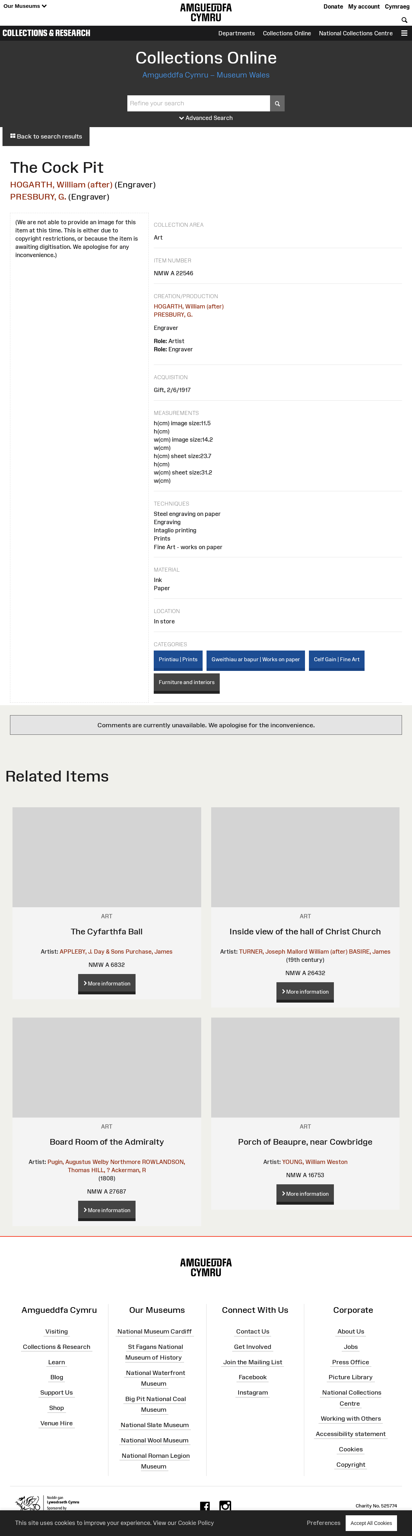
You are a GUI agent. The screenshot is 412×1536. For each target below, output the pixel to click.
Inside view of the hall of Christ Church (305, 931)
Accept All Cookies (371, 1523)
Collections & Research (46, 32)
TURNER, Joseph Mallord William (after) (293, 951)
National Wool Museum (154, 1440)
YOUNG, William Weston (314, 1162)
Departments (236, 33)
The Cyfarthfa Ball (107, 931)
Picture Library (351, 1377)
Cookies (351, 1449)
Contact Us (252, 1331)
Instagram (253, 1392)
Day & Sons (109, 951)
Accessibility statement (351, 1433)
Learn (56, 1361)
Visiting (56, 1331)
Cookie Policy (196, 1523)
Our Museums (25, 6)
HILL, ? (100, 1170)
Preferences (324, 1523)
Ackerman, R (128, 1170)
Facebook (253, 1377)
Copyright (350, 1464)
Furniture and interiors (187, 682)
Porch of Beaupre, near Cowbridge (305, 1141)
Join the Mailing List (252, 1361)
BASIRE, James (370, 951)
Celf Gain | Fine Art (337, 659)
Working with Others (351, 1418)
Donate (333, 6)
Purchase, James (149, 951)
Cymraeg (397, 6)
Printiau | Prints (178, 659)
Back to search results (46, 136)
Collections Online (287, 33)
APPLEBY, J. (76, 951)
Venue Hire (56, 1423)
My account (364, 6)
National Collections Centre (356, 33)
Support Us (56, 1392)
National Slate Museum (155, 1425)
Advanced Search (206, 118)
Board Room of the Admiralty (107, 1141)
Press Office (350, 1361)
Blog (56, 1377)
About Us (350, 1331)
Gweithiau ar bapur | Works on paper (256, 659)
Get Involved (252, 1346)
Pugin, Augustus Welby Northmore (94, 1162)
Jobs (351, 1346)
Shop (56, 1407)
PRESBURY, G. (38, 196)
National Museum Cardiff (154, 1331)
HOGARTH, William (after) (61, 184)
